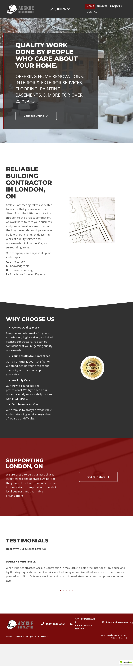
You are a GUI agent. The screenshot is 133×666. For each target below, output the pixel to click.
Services (102, 6)
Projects (116, 6)
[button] (36, 116)
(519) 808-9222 (59, 9)
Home (90, 6)
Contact (93, 11)
